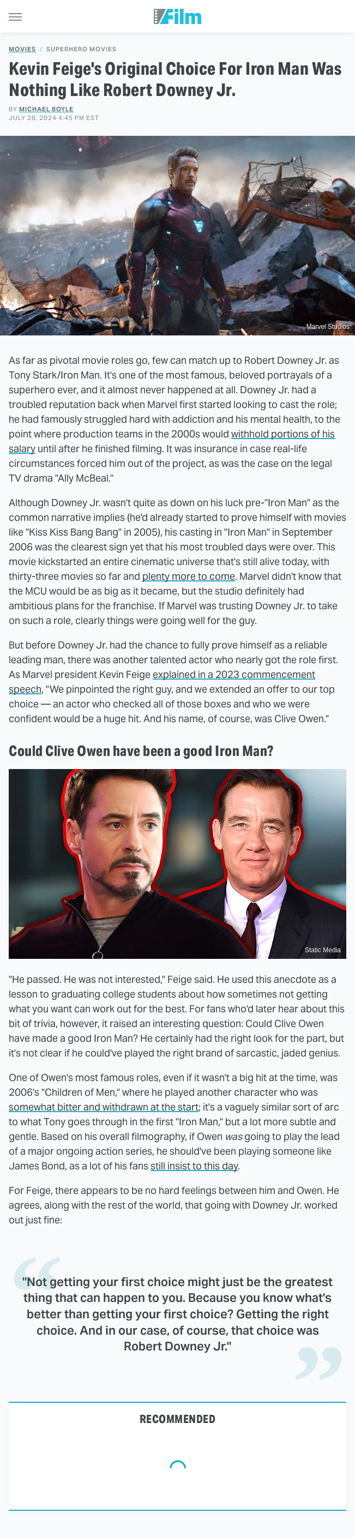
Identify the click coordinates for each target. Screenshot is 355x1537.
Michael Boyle (46, 109)
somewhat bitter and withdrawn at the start (103, 1107)
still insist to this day (194, 1166)
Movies (22, 49)
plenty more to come (188, 576)
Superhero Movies (81, 49)
